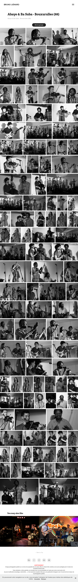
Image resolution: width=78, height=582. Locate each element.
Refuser (43, 579)
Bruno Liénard (11, 4)
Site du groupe (39, 25)
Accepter (37, 579)
